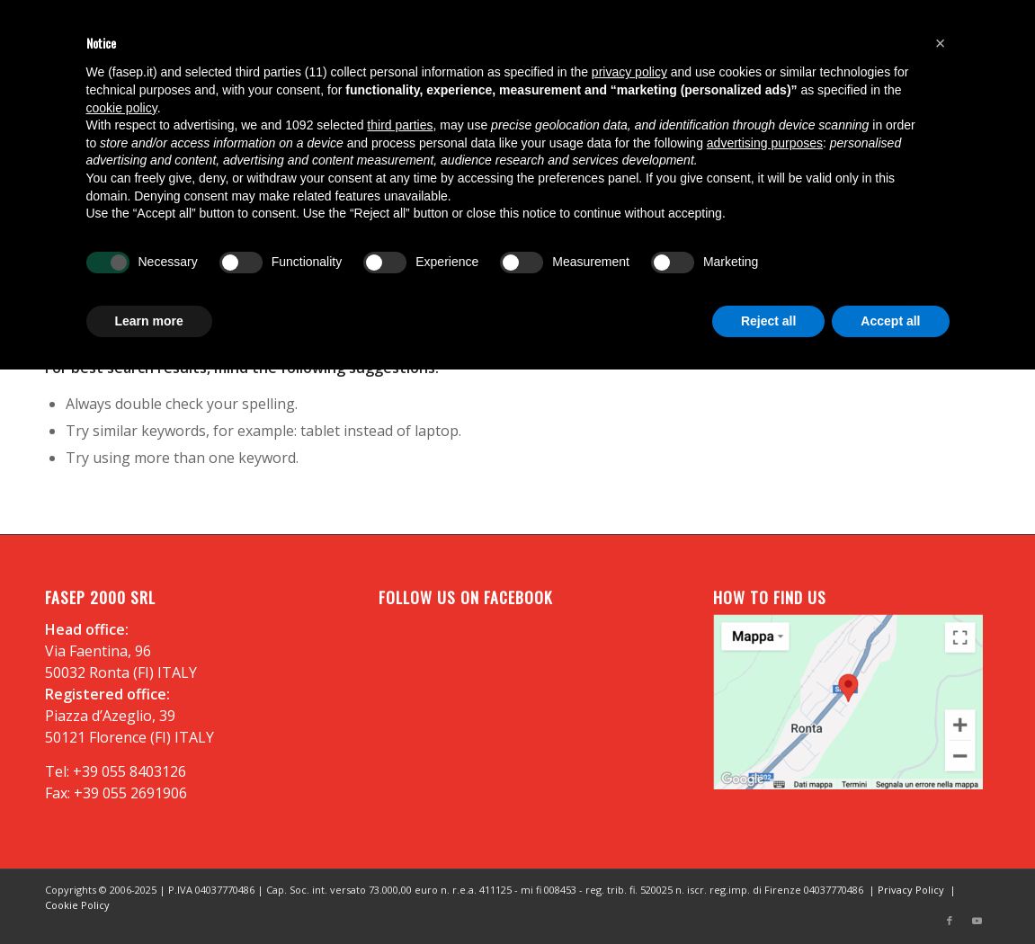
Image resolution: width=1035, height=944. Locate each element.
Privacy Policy (911, 889)
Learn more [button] (149, 321)
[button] (940, 43)
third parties (400, 125)
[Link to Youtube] (976, 921)
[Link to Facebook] (949, 921)
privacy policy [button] (629, 72)
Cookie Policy (77, 905)
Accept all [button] (890, 321)
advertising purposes (765, 143)
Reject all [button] (768, 321)
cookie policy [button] (121, 108)
